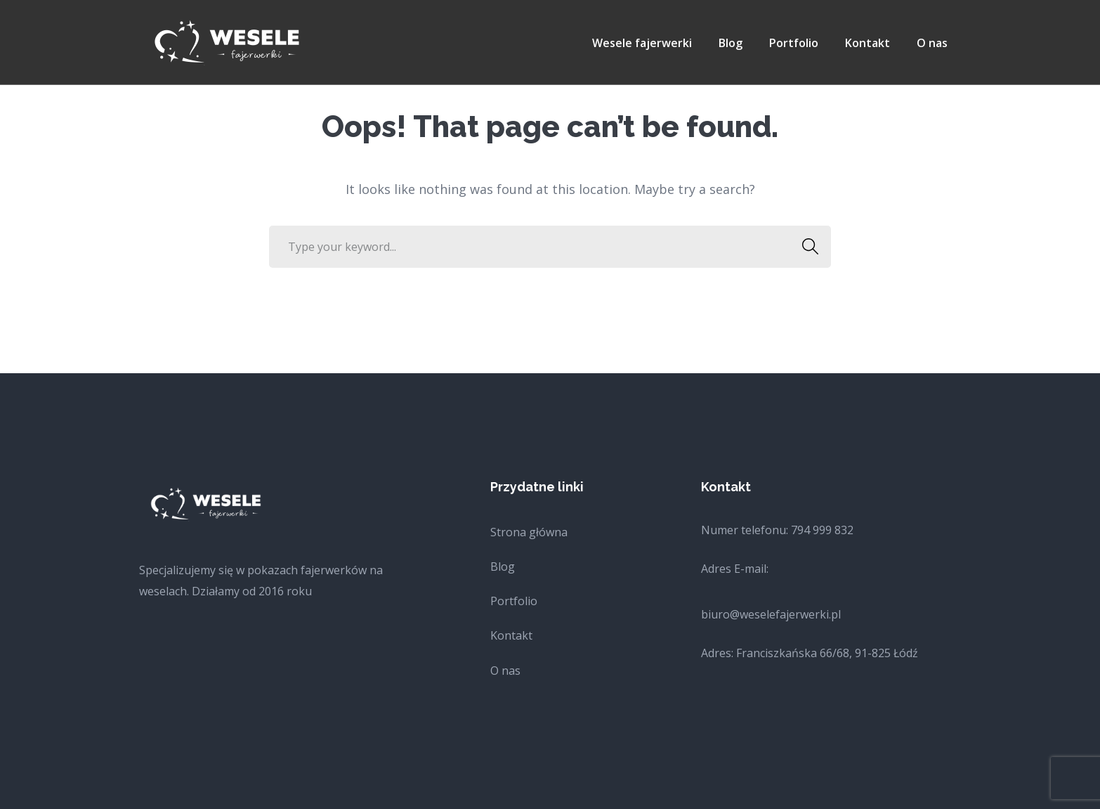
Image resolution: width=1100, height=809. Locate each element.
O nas (505, 670)
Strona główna (529, 532)
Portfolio (513, 601)
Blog (502, 566)
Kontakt (511, 635)
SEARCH (806, 246)
